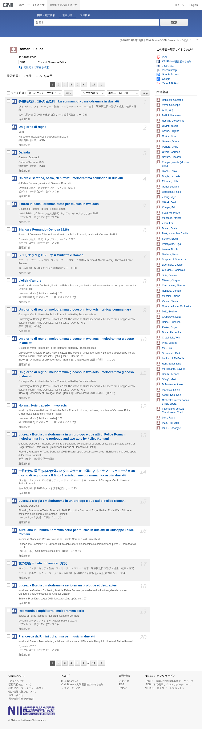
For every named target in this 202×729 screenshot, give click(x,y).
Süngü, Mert (169, 379)
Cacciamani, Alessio (173, 285)
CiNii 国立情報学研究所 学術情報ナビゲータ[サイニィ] (8, 5)
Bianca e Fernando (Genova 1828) (44, 229)
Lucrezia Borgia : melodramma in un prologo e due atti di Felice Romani (72, 500)
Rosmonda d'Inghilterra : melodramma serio (51, 610)
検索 (174, 22)
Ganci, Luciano (170, 186)
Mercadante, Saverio (173, 368)
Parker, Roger (170, 327)
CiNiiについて (16, 681)
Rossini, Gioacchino (173, 120)
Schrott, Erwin (170, 238)
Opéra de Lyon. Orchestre (176, 306)
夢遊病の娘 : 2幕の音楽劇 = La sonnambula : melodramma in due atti (69, 101)
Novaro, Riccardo (172, 157)
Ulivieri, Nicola (170, 126)
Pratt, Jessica (169, 342)
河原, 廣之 (168, 110)
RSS (121, 684)
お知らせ (124, 681)
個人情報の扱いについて (22, 691)
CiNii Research (69, 681)
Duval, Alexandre (171, 332)
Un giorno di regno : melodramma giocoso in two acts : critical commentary (75, 309)
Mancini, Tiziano (171, 296)
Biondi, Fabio (169, 171)
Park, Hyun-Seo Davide (175, 233)
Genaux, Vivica (170, 141)
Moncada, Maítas (171, 217)
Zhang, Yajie (169, 197)
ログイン (179, 5)
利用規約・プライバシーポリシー (27, 688)
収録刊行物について (19, 684)
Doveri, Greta (169, 228)
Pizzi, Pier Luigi (170, 422)
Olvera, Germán (171, 152)
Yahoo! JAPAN (170, 83)
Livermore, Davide (172, 264)
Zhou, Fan (168, 223)
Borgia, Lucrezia (171, 176)
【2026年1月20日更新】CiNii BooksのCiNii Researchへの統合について (158, 40)
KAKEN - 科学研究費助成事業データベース (169, 681)
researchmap (169, 70)
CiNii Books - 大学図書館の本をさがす (82, 684)
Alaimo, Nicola (170, 249)
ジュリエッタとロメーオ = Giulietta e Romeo (51, 255)
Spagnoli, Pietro (171, 212)
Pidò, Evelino (169, 311)
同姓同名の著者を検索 (36, 67)
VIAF (165, 57)
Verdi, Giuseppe (171, 105)
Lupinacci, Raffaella (173, 358)
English (194, 5)
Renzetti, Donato (171, 290)
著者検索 (67, 15)
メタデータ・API (70, 688)
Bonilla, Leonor (170, 374)
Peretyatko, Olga (171, 244)
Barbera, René (170, 254)
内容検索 (85, 15)
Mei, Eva (167, 348)
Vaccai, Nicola (170, 301)
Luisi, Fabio (168, 417)
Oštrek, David (169, 202)
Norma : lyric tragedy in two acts (43, 405)
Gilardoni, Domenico (173, 270)
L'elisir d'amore (30, 280)
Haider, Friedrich (171, 322)
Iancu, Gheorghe (171, 428)
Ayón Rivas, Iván (171, 394)
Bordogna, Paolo (171, 191)
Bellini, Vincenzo (171, 115)
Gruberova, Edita (171, 316)
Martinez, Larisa (171, 389)
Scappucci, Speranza (174, 259)
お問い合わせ (16, 695)
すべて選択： (17, 93)
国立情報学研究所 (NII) (21, 698)
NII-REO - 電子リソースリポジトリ (165, 688)
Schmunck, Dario (171, 353)
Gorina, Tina (169, 136)
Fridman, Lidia (170, 181)
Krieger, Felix (169, 207)
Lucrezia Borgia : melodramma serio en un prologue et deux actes (68, 585)
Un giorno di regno (33, 126)
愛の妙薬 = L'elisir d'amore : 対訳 (43, 563)
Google (166, 78)
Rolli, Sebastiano (171, 363)
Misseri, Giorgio (170, 280)
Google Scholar (170, 74)
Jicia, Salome (169, 275)
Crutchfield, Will (170, 337)
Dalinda (24, 152)
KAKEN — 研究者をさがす (177, 61)
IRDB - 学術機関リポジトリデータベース (168, 684)
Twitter (122, 688)
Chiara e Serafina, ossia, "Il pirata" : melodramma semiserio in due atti (71, 178)
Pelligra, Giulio (170, 146)
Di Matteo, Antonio (172, 384)
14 (93, 84)
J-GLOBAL (168, 65)
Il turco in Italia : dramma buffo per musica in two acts (59, 204)
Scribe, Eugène (170, 131)
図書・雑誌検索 (46, 15)
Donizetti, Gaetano (172, 99)
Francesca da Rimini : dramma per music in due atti (57, 636)
